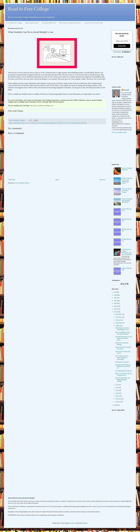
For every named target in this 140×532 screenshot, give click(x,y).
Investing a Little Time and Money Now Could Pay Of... (123, 366)
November (119, 317)
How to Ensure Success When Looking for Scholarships (122, 357)
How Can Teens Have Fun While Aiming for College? (122, 379)
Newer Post (11, 179)
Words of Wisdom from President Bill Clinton (127, 200)
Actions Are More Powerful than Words (123, 348)
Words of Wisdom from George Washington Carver (127, 180)
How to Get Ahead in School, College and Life (123, 374)
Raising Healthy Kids (49, 23)
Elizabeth (126, 90)
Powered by (122, 52)
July (117, 385)
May (117, 390)
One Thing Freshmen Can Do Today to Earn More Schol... (123, 338)
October (118, 320)
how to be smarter (30, 123)
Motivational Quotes (32, 23)
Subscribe (122, 46)
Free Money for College (14, 23)
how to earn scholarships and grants (44, 123)
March (118, 396)
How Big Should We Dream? (123, 371)
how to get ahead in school (61, 123)
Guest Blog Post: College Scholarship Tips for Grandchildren (127, 252)
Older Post (102, 179)
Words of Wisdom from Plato (127, 169)
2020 (115, 303)
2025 (115, 292)
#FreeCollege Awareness (19, 123)
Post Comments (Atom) (22, 183)
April (117, 393)
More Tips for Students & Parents (70, 23)
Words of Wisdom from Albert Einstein (127, 190)
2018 (115, 309)
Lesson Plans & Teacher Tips (93, 23)
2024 (115, 295)
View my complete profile (119, 132)
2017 (115, 312)
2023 (115, 298)
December (119, 314)
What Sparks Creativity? (122, 362)
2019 (115, 306)
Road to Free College (28, 9)
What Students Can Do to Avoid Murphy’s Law (122, 328)
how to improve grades (74, 123)
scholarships (83, 123)
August (118, 325)
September (119, 323)
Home (57, 179)
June (117, 387)
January (118, 401)
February (118, 399)
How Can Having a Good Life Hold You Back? (122, 333)
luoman (73, 523)
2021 (115, 300)
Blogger (85, 523)
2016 (115, 405)
